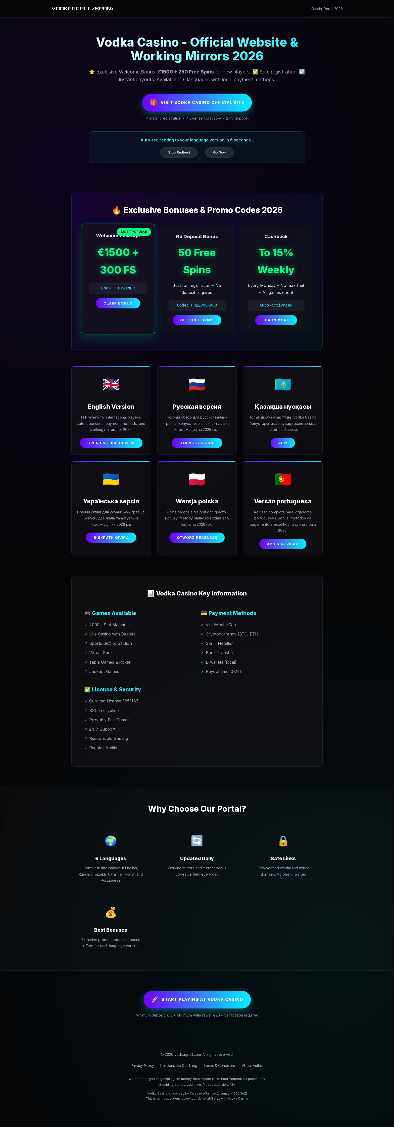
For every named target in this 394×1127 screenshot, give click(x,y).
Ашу (282, 448)
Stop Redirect (179, 156)
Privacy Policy (142, 1083)
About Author (253, 1083)
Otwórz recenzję (197, 551)
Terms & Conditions (220, 1083)
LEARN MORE (276, 324)
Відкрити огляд (111, 551)
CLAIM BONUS (118, 307)
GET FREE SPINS (197, 324)
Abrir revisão (283, 557)
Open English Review (111, 448)
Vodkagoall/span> (88, 8)
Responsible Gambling (178, 1083)
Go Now (219, 156)
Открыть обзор (197, 454)
